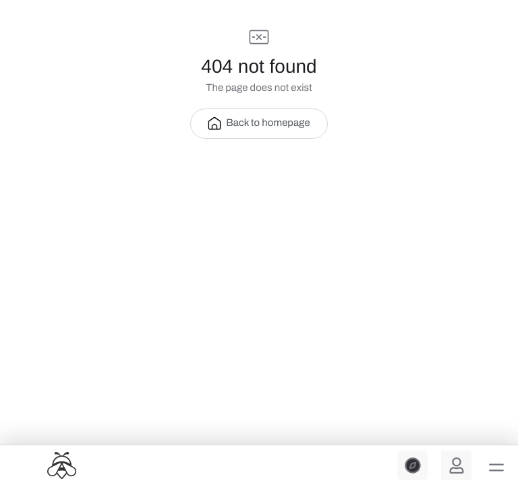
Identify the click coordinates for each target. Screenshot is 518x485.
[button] (496, 467)
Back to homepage (259, 123)
